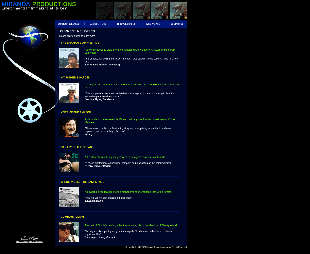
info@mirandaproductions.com (29, 241)
